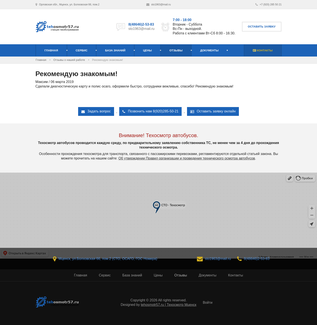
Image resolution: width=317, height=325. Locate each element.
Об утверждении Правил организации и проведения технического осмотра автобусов (186, 158)
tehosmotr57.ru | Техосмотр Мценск (168, 305)
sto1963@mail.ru (141, 29)
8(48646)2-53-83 (141, 24)
